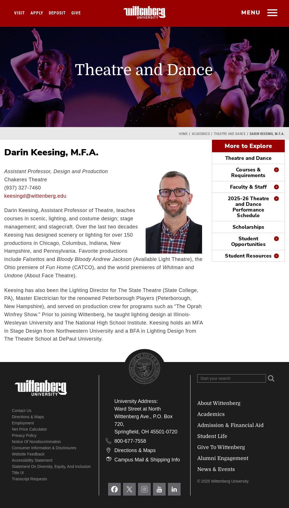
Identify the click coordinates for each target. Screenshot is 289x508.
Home (183, 134)
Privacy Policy (24, 435)
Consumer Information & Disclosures (44, 448)
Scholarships (248, 227)
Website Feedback (28, 454)
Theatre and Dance (230, 134)
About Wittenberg (218, 403)
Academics (201, 134)
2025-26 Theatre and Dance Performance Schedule (248, 207)
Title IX (18, 472)
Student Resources (248, 256)
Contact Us (21, 410)
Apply (36, 13)
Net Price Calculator (29, 429)
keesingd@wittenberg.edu (35, 196)
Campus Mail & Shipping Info (147, 460)
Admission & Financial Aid (230, 425)
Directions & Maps (28, 417)
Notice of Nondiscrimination (36, 441)
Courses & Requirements (248, 172)
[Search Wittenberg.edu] (231, 378)
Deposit (57, 13)
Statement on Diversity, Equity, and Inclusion (51, 466)
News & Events (216, 469)
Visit (19, 13)
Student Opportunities (248, 241)
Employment (23, 423)
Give (76, 13)
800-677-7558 (130, 441)
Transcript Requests (29, 479)
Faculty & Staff (248, 187)
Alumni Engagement (222, 458)
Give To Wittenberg (221, 447)
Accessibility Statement (32, 460)
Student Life (212, 436)
